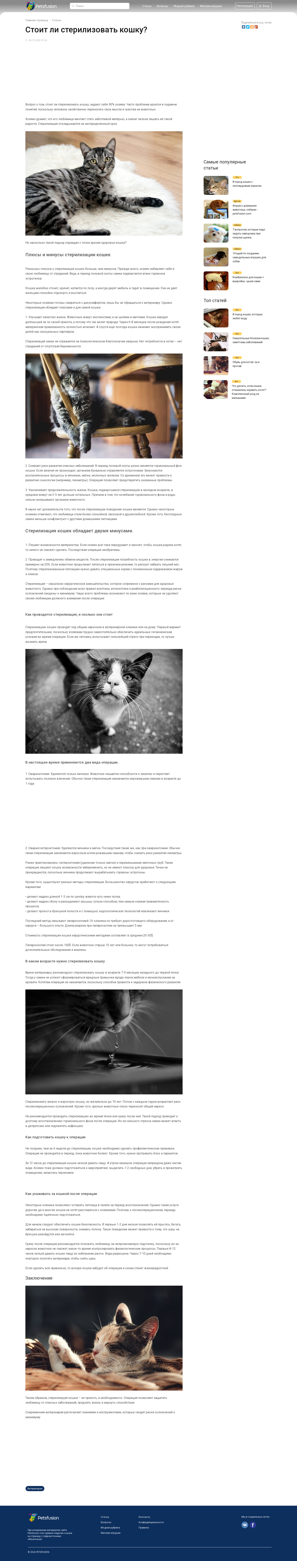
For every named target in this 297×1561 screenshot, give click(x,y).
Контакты (144, 1517)
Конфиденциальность (151, 1522)
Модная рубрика (184, 6)
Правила (144, 1527)
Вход (264, 5)
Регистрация (245, 5)
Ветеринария (34, 1488)
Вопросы (162, 6)
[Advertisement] (139, 70)
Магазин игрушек (211, 6)
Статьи (146, 6)
